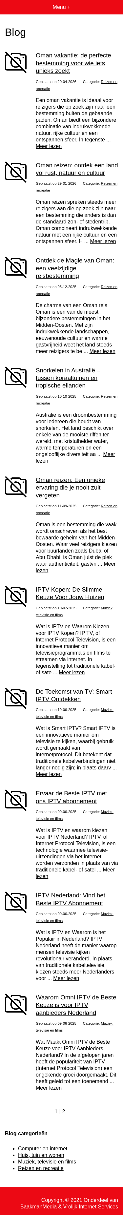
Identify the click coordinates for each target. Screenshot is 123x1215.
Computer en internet (42, 1148)
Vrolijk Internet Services (90, 1206)
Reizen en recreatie (41, 1168)
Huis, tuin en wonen (41, 1155)
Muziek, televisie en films (47, 1161)
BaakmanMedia (38, 1206)
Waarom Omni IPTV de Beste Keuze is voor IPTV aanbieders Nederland (76, 1005)
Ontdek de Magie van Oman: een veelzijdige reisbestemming (75, 268)
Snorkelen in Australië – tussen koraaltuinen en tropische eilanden (68, 378)
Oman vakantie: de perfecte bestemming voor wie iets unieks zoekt (73, 63)
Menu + (62, 7)
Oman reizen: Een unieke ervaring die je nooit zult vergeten (70, 487)
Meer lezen (49, 146)
